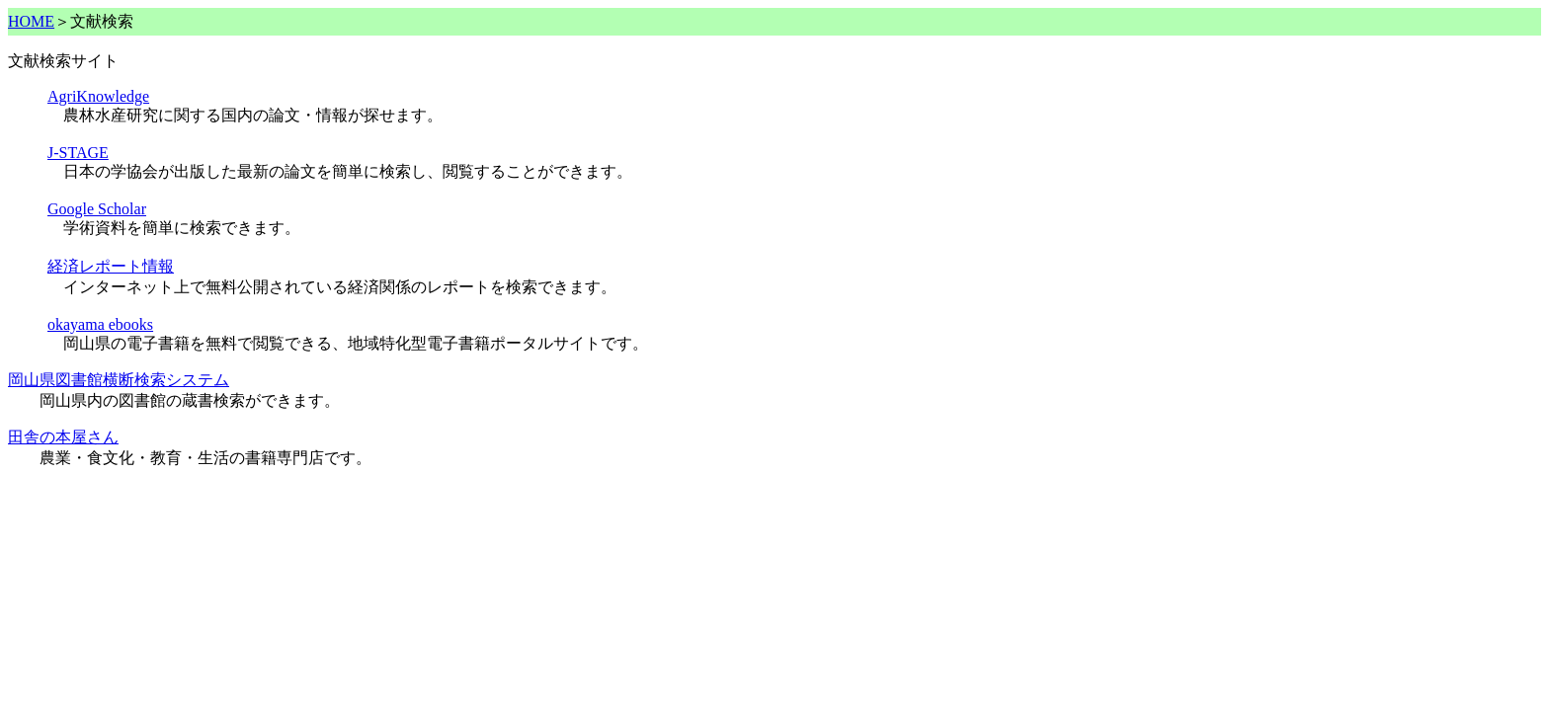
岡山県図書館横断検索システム (118, 379)
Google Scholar (96, 208)
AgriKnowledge (98, 96)
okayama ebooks (100, 324)
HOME (31, 21)
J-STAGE (78, 152)
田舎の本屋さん (63, 437)
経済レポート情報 (110, 266)
